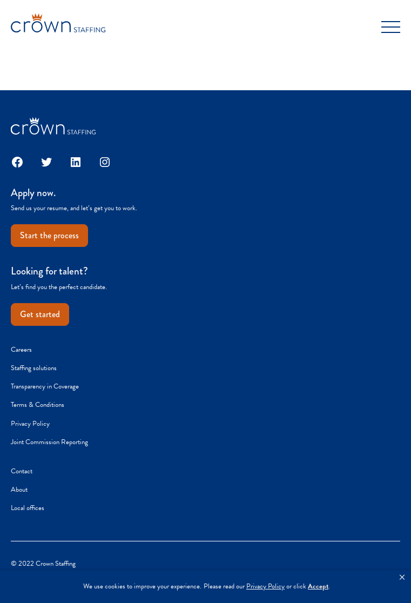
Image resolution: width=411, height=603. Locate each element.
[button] (402, 578)
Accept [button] (318, 586)
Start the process (49, 235)
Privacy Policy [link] (265, 586)
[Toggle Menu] (390, 26)
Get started (40, 314)
